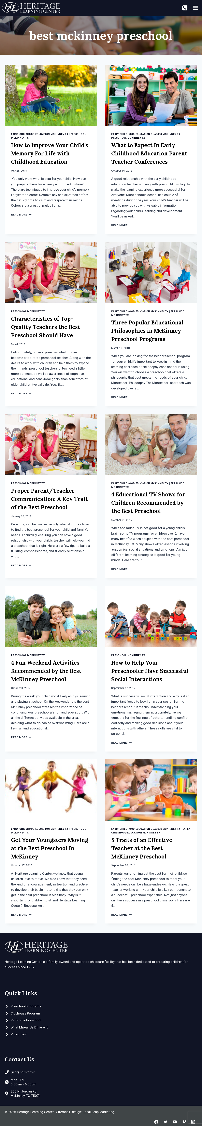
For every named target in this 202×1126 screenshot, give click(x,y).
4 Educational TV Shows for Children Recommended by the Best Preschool (148, 503)
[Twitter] (165, 1122)
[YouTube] (175, 1122)
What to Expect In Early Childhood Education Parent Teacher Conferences (149, 153)
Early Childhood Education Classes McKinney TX (145, 134)
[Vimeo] (184, 1122)
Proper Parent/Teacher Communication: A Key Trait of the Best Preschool (49, 499)
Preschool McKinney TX (128, 138)
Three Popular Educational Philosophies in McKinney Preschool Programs (147, 331)
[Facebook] (156, 1122)
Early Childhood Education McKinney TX (39, 134)
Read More (21, 214)
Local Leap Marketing (98, 1112)
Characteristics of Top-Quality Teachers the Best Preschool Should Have (45, 327)
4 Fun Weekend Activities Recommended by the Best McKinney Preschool (46, 671)
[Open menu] (195, 8)
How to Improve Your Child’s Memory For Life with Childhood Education (49, 153)
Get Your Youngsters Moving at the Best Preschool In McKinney (49, 848)
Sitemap (62, 1112)
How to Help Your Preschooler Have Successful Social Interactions (150, 671)
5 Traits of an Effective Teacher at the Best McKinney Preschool (141, 848)
